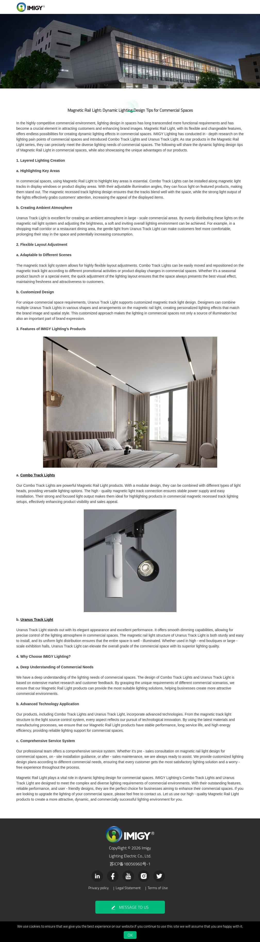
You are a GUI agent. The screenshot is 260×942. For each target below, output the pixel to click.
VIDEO (142, 8)
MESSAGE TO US (130, 905)
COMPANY (178, 8)
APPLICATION (122, 8)
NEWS (196, 8)
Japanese (239, 9)
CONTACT (213, 8)
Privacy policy (98, 886)
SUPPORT (159, 8)
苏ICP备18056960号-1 (130, 862)
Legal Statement (128, 886)
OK (130, 933)
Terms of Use (158, 886)
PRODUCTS (100, 8)
